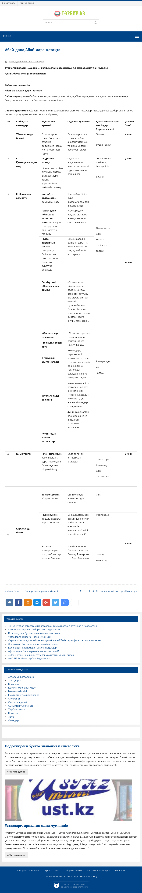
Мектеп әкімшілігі (18, 691)
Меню (7, 36)
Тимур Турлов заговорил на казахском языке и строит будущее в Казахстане (52, 626)
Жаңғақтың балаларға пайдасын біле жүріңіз (34, 644)
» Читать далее (16, 771)
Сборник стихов (73, 871)
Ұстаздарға (14, 680)
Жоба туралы (8, 3)
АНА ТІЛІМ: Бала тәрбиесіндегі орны (29, 658)
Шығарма (13, 713)
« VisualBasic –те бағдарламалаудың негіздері (31, 591)
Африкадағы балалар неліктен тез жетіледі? (33, 651)
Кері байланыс (27, 3)
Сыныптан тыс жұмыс (20, 705)
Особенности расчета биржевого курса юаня (34, 629)
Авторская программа (28, 871)
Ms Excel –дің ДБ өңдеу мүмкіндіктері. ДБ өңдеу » (108, 591)
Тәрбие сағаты (16, 709)
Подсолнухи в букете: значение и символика (34, 633)
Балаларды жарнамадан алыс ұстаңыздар (32, 647)
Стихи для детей (17, 702)
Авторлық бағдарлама (21, 677)
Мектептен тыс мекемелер (23, 695)
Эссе (11, 716)
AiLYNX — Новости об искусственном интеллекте (74, 885)
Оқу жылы (14, 698)
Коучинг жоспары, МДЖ (22, 687)
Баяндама (14, 684)
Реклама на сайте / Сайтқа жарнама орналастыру (71, 877)
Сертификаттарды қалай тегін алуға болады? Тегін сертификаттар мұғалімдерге (54, 640)
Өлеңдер (13, 720)
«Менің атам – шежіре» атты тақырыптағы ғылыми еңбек (41, 655)
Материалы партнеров (98, 871)
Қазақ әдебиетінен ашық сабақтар (26, 61)
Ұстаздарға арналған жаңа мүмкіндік (29, 636)
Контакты (120, 871)
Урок (47, 871)
